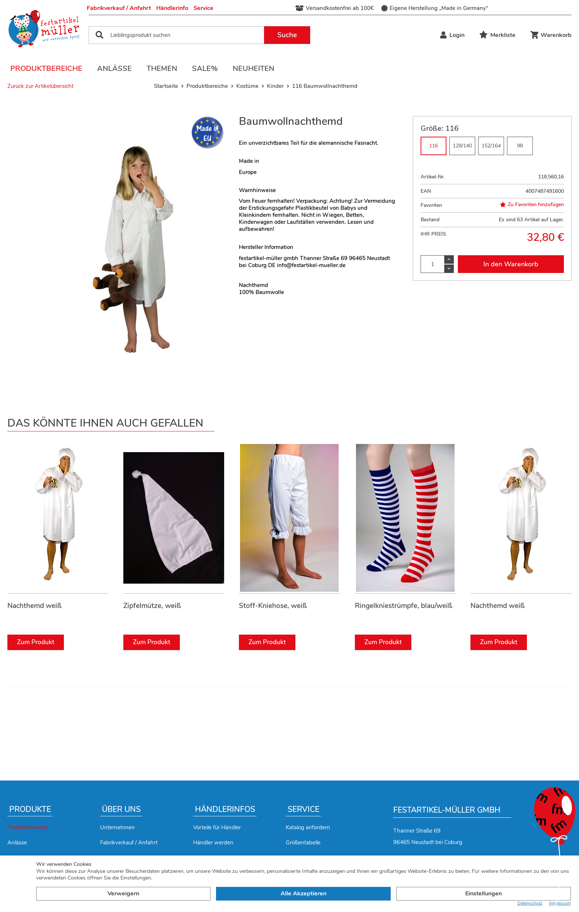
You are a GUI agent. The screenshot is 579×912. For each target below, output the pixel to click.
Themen (162, 69)
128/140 (462, 145)
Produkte (30, 809)
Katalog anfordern (308, 827)
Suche (287, 35)
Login (452, 35)
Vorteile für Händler (217, 827)
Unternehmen (117, 827)
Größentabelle (303, 842)
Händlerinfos (225, 809)
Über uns (121, 809)
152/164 (491, 145)
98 (520, 145)
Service (203, 8)
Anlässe (114, 69)
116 (433, 145)
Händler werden (213, 842)
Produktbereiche (46, 69)
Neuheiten (253, 69)
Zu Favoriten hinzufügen (532, 204)
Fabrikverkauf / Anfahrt (119, 8)
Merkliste (497, 35)
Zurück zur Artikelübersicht (40, 86)
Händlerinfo (172, 8)
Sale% (205, 69)
